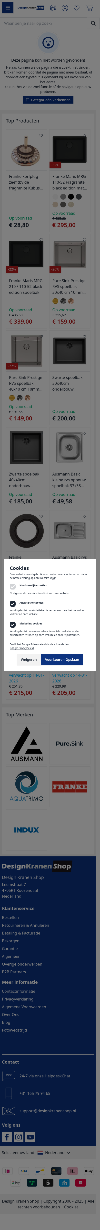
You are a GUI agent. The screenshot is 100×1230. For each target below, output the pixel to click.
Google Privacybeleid (22, 648)
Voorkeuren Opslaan (62, 659)
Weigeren (29, 659)
